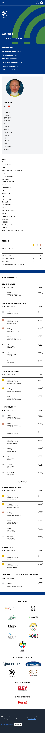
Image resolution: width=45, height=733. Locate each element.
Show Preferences (7, 724)
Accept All (18, 724)
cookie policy (32, 719)
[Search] (37, 2)
